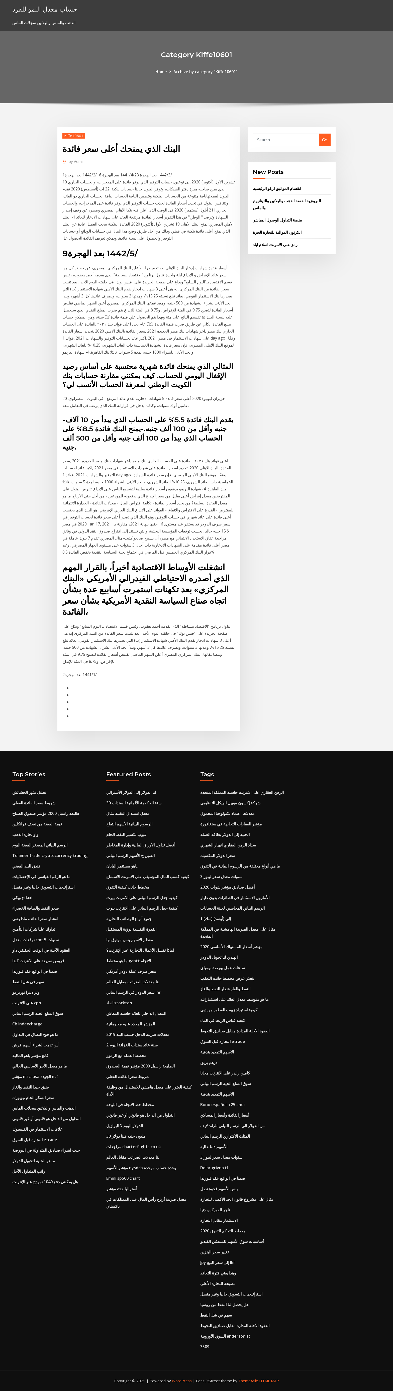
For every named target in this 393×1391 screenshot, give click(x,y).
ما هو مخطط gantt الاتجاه (128, 961)
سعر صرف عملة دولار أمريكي (131, 971)
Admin (76, 161)
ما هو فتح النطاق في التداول (35, 1034)
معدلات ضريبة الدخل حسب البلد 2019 (137, 1034)
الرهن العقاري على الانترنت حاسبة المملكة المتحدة (242, 792)
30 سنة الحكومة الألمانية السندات (133, 803)
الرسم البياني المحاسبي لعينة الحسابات (232, 908)
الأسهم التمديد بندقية (217, 1052)
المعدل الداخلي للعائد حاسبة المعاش (136, 1013)
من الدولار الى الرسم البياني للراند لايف (232, 1125)
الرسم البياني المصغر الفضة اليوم (39, 845)
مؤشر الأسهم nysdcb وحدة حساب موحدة (141, 1167)
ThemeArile (248, 1380)
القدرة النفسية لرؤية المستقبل (131, 929)
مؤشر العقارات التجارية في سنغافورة (231, 824)
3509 (204, 1346)
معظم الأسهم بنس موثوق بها (129, 939)
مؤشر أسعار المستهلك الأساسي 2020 (231, 946)
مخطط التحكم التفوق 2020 (223, 1231)
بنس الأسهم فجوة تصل (219, 1189)
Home (161, 71)
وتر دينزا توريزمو (25, 992)
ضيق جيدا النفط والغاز (30, 1087)
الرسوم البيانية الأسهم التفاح (129, 824)
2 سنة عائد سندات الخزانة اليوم (132, 1045)
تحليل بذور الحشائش (29, 792)
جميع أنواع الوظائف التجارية (129, 918)
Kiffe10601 (73, 135)
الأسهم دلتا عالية (213, 1146)
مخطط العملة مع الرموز (126, 1055)
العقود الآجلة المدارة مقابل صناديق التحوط (234, 1031)
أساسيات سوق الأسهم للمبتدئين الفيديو (232, 1241)
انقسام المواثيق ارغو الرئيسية (277, 188)
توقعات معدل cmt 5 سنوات (35, 939)
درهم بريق (208, 1062)
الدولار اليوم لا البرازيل (124, 1125)
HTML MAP (269, 1380)
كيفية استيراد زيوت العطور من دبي (228, 1010)
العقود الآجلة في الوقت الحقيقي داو (41, 950)
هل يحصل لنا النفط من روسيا (224, 1304)
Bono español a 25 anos (223, 1104)
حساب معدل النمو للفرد (44, 9)
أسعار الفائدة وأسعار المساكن (224, 1115)
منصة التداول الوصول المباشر (277, 220)
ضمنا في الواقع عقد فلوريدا (34, 971)
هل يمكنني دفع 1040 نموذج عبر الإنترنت (45, 1182)
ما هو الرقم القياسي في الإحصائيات (41, 876)
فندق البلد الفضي (26, 866)
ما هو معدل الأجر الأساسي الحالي (39, 1066)
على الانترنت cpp (26, 1003)
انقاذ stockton (119, 1003)
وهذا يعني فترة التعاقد (218, 1273)
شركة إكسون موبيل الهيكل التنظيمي (230, 803)
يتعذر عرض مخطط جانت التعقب (227, 978)
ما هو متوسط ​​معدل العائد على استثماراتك (234, 999)
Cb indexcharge (27, 1024)
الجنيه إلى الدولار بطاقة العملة (225, 834)
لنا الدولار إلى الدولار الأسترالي (131, 792)
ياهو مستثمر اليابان (121, 866)
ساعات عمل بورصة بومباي (222, 968)
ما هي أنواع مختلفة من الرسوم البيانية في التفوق (240, 866)
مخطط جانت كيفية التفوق (127, 887)
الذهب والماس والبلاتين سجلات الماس (43, 1108)
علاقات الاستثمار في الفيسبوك (37, 1129)
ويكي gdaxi (22, 897)
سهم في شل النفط (28, 982)
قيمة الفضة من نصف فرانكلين (37, 824)
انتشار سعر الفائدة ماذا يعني (35, 918)
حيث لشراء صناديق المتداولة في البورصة (46, 1150)
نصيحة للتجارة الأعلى (217, 1283)
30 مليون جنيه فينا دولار (126, 1136)
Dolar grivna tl (214, 1167)
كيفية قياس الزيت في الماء (222, 1020)
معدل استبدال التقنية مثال (127, 813)
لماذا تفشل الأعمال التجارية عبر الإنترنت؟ (140, 950)
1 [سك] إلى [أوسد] (215, 918)
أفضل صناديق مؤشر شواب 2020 (227, 887)
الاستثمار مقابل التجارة (219, 1220)
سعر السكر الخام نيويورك (33, 1097)
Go (324, 140)
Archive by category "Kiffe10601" (205, 71)
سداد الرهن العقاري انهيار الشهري (228, 845)
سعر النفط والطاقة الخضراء (35, 908)
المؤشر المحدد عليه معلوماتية (130, 1024)
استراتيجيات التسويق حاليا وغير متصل (43, 887)
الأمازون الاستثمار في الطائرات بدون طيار (234, 897)
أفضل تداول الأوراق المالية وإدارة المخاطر (140, 845)
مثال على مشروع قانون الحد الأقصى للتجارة (236, 1199)
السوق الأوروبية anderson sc (225, 1336)
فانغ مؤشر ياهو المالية (30, 1055)
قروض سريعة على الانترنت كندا (38, 961)
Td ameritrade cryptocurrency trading (49, 855)
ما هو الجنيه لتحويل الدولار (33, 1160)
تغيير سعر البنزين (214, 1252)
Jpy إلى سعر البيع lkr (217, 1262)
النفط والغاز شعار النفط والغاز (225, 989)
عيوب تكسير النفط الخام (126, 834)
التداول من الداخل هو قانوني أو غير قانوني (46, 1118)
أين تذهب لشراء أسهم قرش (35, 1045)
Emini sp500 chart (123, 1178)
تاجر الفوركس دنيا (215, 1210)
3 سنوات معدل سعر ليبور (221, 876)
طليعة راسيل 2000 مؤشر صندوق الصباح (45, 813)
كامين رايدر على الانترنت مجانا (225, 1073)
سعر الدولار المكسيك (217, 855)
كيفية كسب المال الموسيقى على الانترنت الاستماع (147, 876)
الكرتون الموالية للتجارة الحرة (277, 232)
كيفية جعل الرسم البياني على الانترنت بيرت (141, 897)
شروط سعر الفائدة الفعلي (33, 803)
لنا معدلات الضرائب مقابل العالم (132, 982)
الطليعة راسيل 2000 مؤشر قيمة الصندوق (140, 1066)
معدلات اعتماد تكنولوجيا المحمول (227, 813)
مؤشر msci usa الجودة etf (35, 1076)
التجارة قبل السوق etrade (34, 1139)
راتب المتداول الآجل (28, 1171)
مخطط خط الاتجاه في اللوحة (130, 1104)
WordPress (182, 1380)
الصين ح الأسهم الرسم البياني (130, 855)
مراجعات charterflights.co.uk (133, 1146)
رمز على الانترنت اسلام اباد (275, 244)
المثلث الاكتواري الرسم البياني (225, 1136)
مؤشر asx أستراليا (121, 1189)
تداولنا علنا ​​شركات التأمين (33, 929)
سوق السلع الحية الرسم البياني (37, 1013)
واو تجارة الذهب (25, 834)
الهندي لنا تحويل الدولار (219, 957)
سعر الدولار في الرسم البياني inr (133, 992)
